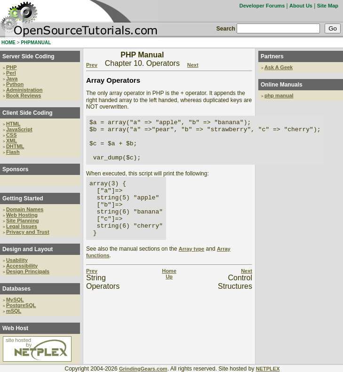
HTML (13, 124)
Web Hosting (22, 215)
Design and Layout (27, 249)
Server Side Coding (28, 56)
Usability (17, 260)
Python (15, 84)
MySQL (15, 299)
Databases (16, 288)
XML (11, 140)
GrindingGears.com (143, 369)
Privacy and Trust (27, 232)
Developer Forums (262, 5)
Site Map (327, 5)
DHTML (15, 146)
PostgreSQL (21, 305)
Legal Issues (21, 226)
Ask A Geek (278, 67)
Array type (191, 269)
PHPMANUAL (36, 42)
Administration (24, 90)
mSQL (13, 311)
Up (169, 297)
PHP (11, 67)
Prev (91, 65)
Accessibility (22, 266)
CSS (11, 135)
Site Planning (22, 220)
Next (193, 65)
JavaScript (19, 129)
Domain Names (24, 209)
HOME (8, 42)
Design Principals (27, 271)
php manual (279, 95)
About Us (300, 5)
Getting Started (22, 198)
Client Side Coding (27, 113)
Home (169, 291)
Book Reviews (23, 95)
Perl (11, 73)
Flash (13, 152)
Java (11, 78)
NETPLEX (268, 369)
